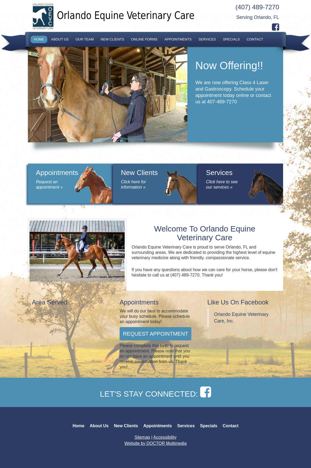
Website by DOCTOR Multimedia (155, 443)
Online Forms (144, 39)
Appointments (178, 39)
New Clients (112, 39)
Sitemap (142, 437)
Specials (231, 39)
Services (207, 39)
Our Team (84, 39)
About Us (60, 39)
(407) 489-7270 (257, 7)
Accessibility (164, 437)
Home (39, 39)
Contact (255, 39)
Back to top (155, 452)
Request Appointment (155, 334)
